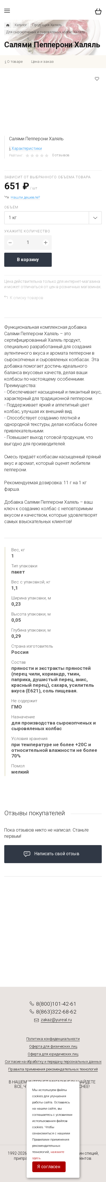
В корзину (28, 259)
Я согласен (48, 1166)
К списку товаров (26, 298)
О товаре (15, 61)
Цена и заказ (42, 61)
